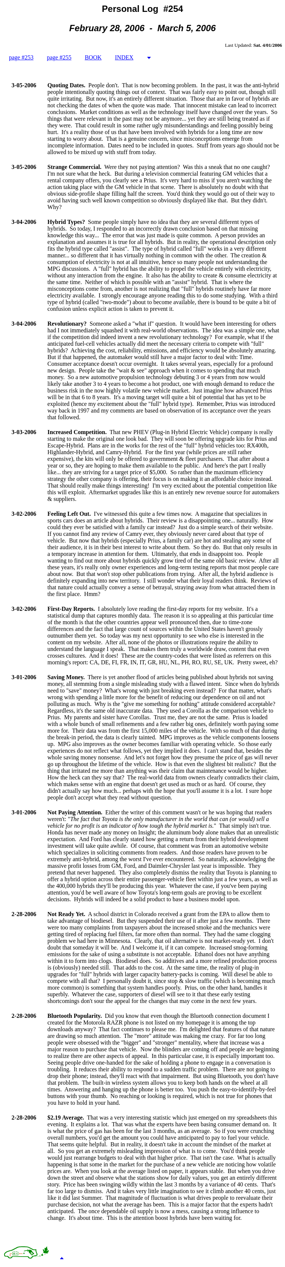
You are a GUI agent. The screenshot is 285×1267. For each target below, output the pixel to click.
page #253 (21, 57)
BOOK (93, 57)
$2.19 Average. (66, 1117)
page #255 (59, 57)
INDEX (124, 57)
